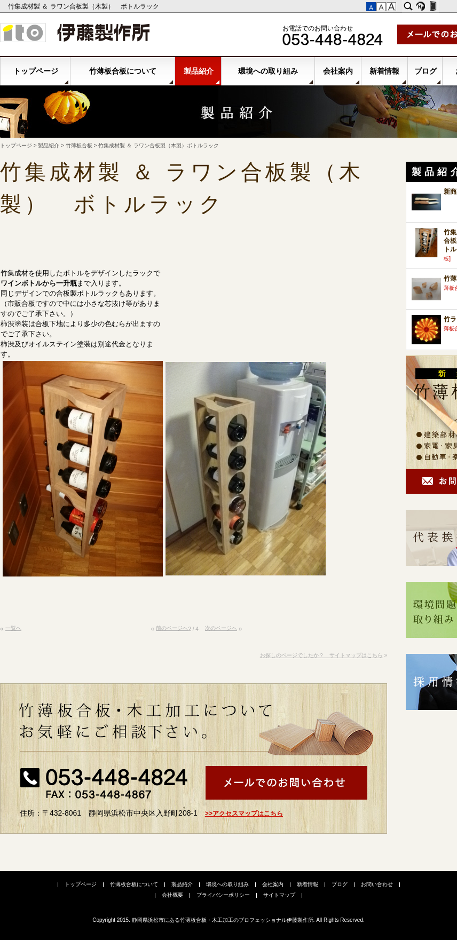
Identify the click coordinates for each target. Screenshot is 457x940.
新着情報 (384, 71)
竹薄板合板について (122, 71)
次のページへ (221, 628)
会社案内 (338, 71)
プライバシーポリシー (223, 895)
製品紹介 (199, 71)
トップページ (35, 71)
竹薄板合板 (79, 145)
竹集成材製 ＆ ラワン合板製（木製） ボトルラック (84, 6)
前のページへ (172, 628)
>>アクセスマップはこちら (244, 813)
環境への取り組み (268, 71)
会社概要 (172, 895)
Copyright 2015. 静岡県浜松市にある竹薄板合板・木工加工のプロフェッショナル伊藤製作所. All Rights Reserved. (228, 920)
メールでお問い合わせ (286, 783)
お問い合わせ (377, 884)
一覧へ (13, 628)
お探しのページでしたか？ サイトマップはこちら (321, 655)
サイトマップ (279, 895)
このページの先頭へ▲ (377, 633)
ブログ (425, 71)
